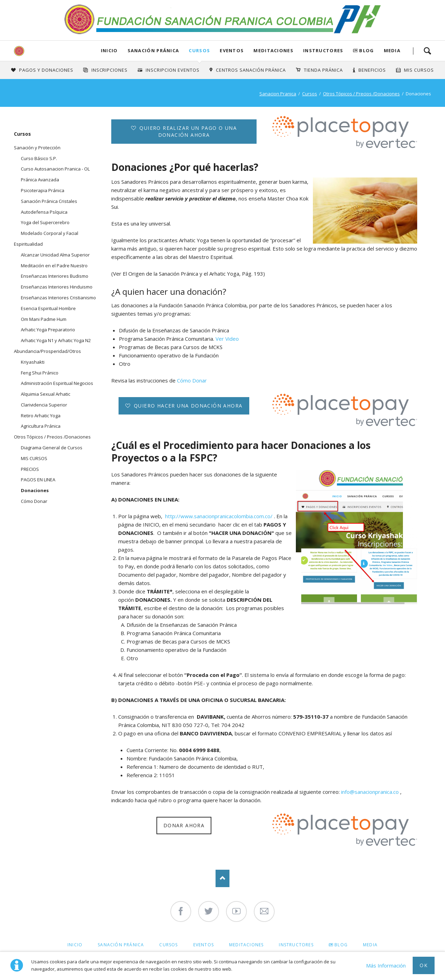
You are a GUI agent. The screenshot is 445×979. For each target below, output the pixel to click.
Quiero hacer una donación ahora (187, 405)
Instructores (323, 50)
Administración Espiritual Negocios (57, 383)
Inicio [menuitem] (74, 945)
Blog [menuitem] (341, 945)
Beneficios (372, 70)
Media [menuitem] (370, 945)
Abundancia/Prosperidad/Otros (47, 351)
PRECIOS (30, 469)
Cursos (199, 50)
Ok (424, 965)
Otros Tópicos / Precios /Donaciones (361, 93)
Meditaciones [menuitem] (246, 945)
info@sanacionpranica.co (370, 791)
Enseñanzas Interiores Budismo (54, 276)
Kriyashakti (32, 362)
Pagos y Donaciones (46, 70)
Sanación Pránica (153, 50)
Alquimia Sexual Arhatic (45, 394)
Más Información (386, 965)
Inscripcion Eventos (173, 70)
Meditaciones (273, 50)
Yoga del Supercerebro (45, 222)
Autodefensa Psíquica (44, 212)
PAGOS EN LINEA (38, 479)
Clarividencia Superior (44, 405)
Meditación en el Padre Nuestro (54, 265)
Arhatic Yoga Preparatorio (48, 329)
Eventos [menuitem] (203, 945)
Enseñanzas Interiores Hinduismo (56, 287)
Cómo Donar (192, 380)
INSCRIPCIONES (109, 70)
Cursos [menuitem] (168, 945)
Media (392, 50)
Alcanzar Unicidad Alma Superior (55, 255)
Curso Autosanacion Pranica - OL (55, 169)
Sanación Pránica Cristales (49, 201)
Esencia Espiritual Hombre (48, 308)
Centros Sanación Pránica (251, 70)
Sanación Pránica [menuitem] (121, 945)
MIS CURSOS (34, 458)
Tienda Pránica (323, 70)
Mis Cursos (419, 70)
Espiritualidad (28, 244)
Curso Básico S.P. (39, 158)
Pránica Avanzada (40, 179)
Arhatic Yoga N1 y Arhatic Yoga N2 (56, 340)
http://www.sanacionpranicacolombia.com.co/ (219, 516)
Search (427, 51)
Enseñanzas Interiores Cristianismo (58, 297)
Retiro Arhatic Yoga (40, 415)
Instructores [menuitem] (296, 945)
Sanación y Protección (37, 147)
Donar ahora (183, 825)
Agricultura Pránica (40, 426)
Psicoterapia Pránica (42, 190)
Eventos (232, 50)
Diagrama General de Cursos (51, 447)
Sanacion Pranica (277, 93)
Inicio (109, 50)
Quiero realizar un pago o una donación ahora (187, 131)
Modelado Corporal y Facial (49, 233)
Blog (366, 50)
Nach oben (222, 878)
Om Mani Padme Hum (43, 319)
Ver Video (227, 338)
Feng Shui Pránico (39, 373)
